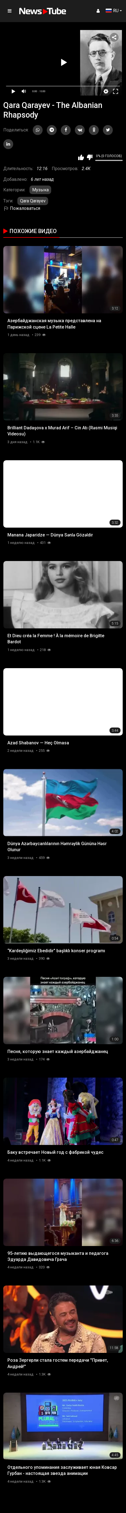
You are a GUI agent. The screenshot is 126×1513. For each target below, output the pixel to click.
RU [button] (112, 10)
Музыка (40, 189)
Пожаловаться (21, 208)
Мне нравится (81, 157)
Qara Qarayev (33, 200)
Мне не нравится (89, 157)
